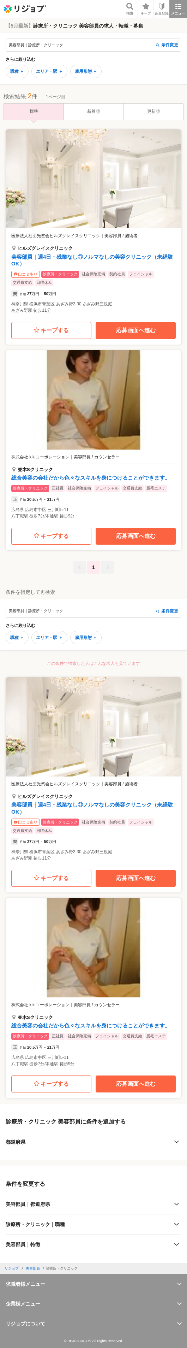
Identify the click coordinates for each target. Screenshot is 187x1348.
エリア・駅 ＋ (49, 71)
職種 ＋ (17, 71)
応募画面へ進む (136, 330)
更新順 (153, 111)
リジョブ (12, 1268)
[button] (93, 223)
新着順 (93, 111)
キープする (51, 330)
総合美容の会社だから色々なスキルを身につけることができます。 (90, 478)
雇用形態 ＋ (86, 71)
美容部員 (33, 1268)
